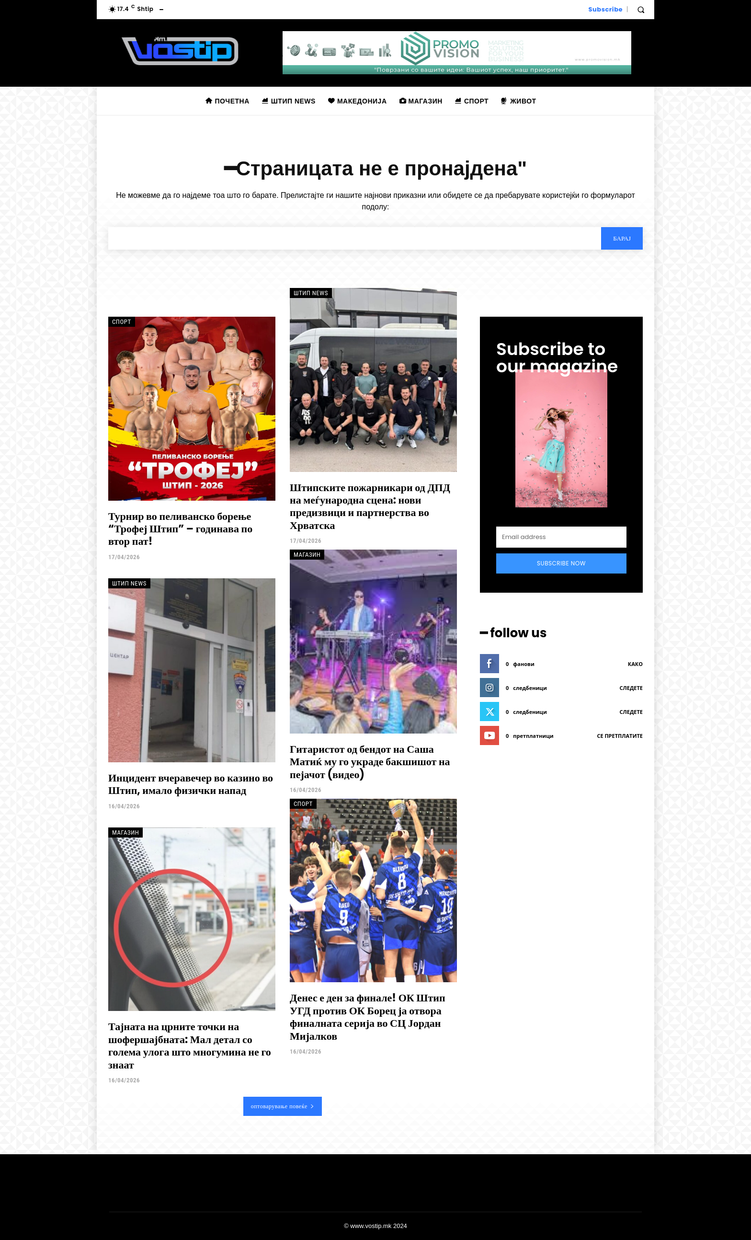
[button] (640, 9)
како (635, 663)
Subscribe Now (561, 563)
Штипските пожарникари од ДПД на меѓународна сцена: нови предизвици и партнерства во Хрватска (370, 506)
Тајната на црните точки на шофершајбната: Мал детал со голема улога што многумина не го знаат (189, 1045)
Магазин (307, 554)
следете (631, 687)
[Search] (622, 238)
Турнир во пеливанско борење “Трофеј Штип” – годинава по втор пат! (180, 529)
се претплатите (620, 735)
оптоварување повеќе (283, 1106)
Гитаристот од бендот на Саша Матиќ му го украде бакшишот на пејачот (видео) (370, 762)
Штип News (311, 293)
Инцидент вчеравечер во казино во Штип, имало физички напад (190, 784)
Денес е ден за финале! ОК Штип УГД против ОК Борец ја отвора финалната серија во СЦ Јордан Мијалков (367, 1016)
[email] (561, 537)
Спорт (121, 321)
